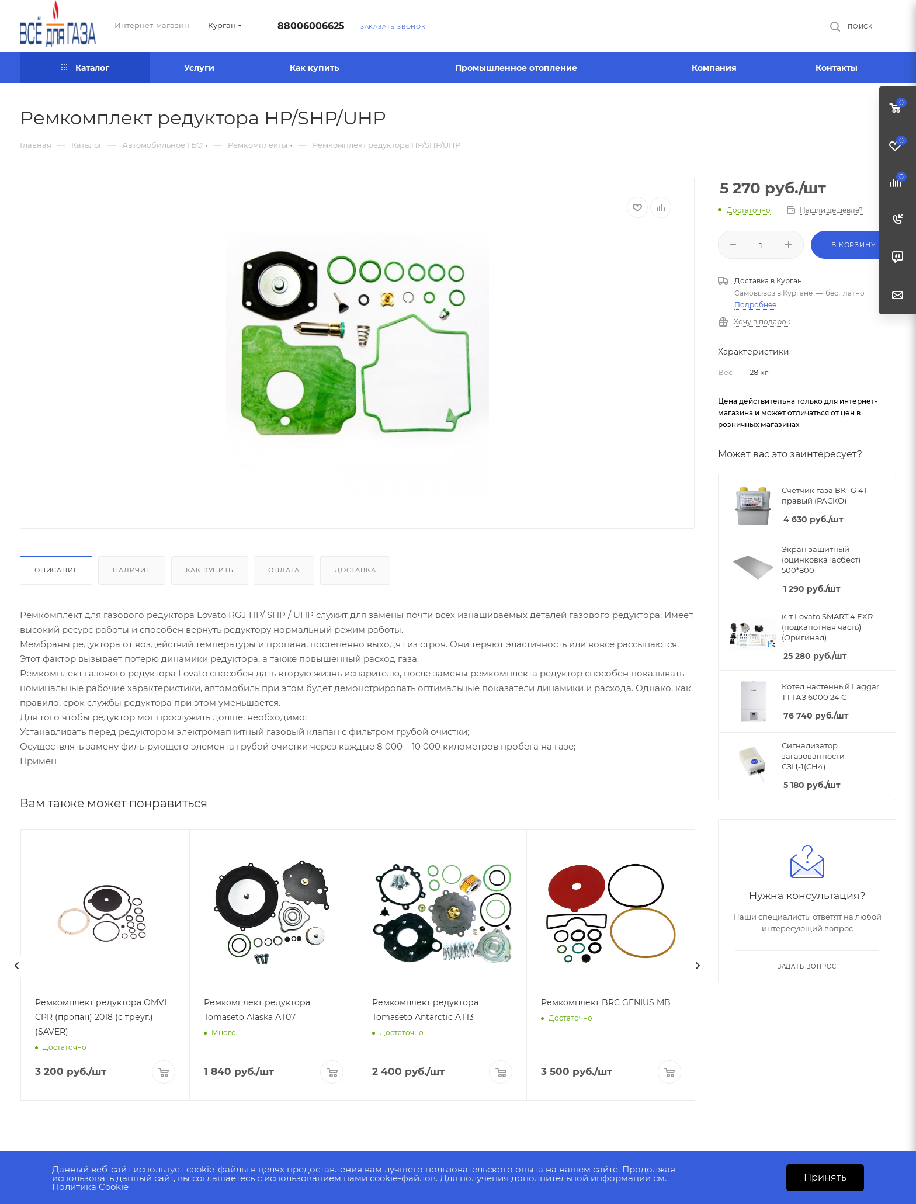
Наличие (132, 570)
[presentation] (17, 965)
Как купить (210, 570)
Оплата (284, 570)
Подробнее (755, 304)
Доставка (355, 570)
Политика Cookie (90, 1186)
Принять (825, 1177)
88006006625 (311, 26)
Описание (56, 570)
